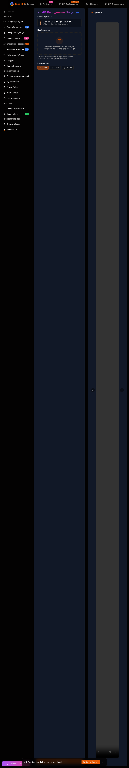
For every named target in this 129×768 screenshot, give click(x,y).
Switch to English (90, 762)
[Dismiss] (103, 762)
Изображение (43, 30)
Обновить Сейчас (16, 764)
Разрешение (43, 63)
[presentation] (59, 43)
